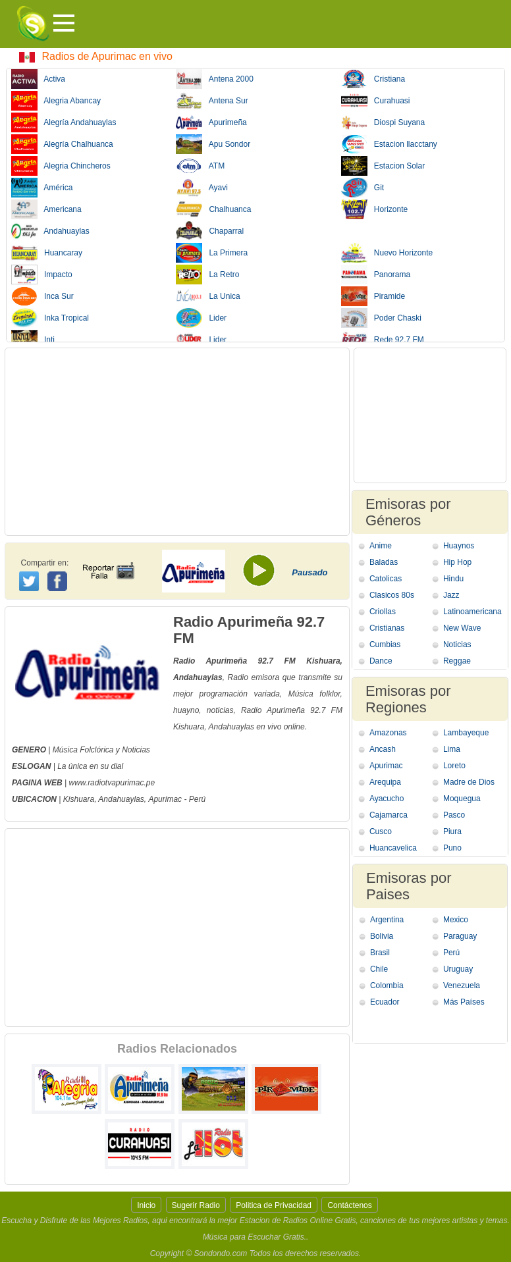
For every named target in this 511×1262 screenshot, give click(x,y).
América (41, 187)
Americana (46, 209)
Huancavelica (393, 848)
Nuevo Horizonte (387, 253)
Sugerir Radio (196, 1205)
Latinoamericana (472, 611)
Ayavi (201, 187)
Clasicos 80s (391, 595)
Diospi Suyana (383, 122)
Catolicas (385, 578)
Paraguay (460, 936)
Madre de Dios (469, 782)
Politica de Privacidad (273, 1205)
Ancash (382, 749)
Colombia (387, 985)
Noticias (457, 644)
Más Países (464, 1002)
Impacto (41, 274)
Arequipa (385, 782)
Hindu (453, 578)
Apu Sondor (213, 144)
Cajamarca (388, 815)
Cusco (380, 831)
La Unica (208, 296)
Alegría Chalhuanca (62, 144)
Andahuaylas (50, 231)
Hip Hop (457, 562)
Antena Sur (212, 101)
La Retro (207, 274)
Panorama (375, 274)
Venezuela (461, 985)
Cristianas (386, 628)
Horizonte (374, 209)
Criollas (382, 611)
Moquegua (462, 798)
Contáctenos (349, 1205)
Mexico (455, 919)
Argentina (387, 919)
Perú (451, 952)
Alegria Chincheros (61, 166)
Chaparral (210, 231)
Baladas (383, 562)
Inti (33, 340)
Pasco (454, 815)
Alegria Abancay (56, 101)
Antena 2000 (214, 79)
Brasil (380, 952)
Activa (38, 79)
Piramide (373, 296)
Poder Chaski (381, 318)
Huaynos (458, 545)
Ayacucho (386, 798)
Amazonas (388, 732)
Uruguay (458, 969)
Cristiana (373, 79)
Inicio (146, 1205)
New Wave (462, 628)
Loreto (454, 765)
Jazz (451, 595)
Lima (451, 749)
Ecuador (385, 1002)
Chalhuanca (213, 209)
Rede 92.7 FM (382, 340)
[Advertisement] (177, 442)
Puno (452, 848)
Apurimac (165, 799)
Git (362, 187)
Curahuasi (375, 101)
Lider (201, 318)
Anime (380, 545)
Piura (452, 831)
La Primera (212, 253)
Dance (380, 661)
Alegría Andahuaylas (63, 122)
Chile (379, 969)
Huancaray (46, 253)
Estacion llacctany (389, 144)
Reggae (457, 661)
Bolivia (381, 936)
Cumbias (384, 644)
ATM (200, 166)
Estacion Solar (383, 166)
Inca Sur (42, 296)
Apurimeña (211, 122)
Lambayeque (466, 732)
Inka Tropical (50, 318)
